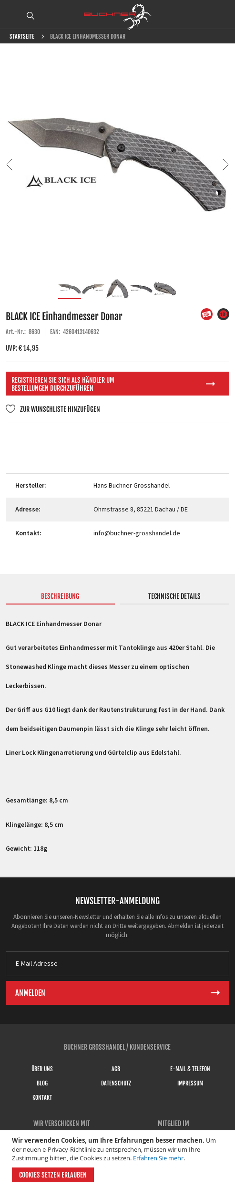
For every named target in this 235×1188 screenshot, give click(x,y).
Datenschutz (116, 1083)
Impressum (190, 1083)
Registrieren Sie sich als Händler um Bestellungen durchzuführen (62, 384)
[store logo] (118, 16)
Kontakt (42, 1097)
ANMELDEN (222, 16)
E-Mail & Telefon (190, 1069)
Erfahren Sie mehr (158, 1158)
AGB (116, 1069)
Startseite (22, 36)
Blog (42, 1083)
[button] (9, 164)
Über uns (42, 1069)
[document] (118, 1159)
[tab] (60, 598)
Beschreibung (60, 596)
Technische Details (174, 596)
